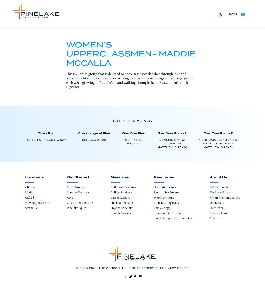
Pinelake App (162, 208)
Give (70, 198)
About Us (218, 177)
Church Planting (121, 213)
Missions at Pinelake (80, 203)
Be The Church (219, 187)
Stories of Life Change (167, 213)
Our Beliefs (217, 203)
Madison (30, 192)
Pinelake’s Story (220, 192)
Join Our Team (219, 213)
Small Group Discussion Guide (173, 218)
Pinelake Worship (122, 203)
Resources (164, 177)
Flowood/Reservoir (37, 203)
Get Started (78, 177)
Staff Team (216, 208)
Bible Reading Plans (166, 203)
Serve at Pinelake (78, 192)
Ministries (120, 177)
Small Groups (75, 187)
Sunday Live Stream (166, 192)
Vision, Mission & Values (225, 198)
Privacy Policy (175, 268)
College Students (121, 192)
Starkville (31, 208)
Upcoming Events (165, 187)
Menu (237, 15)
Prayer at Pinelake (122, 208)
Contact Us (217, 218)
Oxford (29, 198)
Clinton (30, 187)
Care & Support (120, 198)
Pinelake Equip (76, 208)
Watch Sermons (164, 198)
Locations (34, 177)
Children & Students (123, 187)
